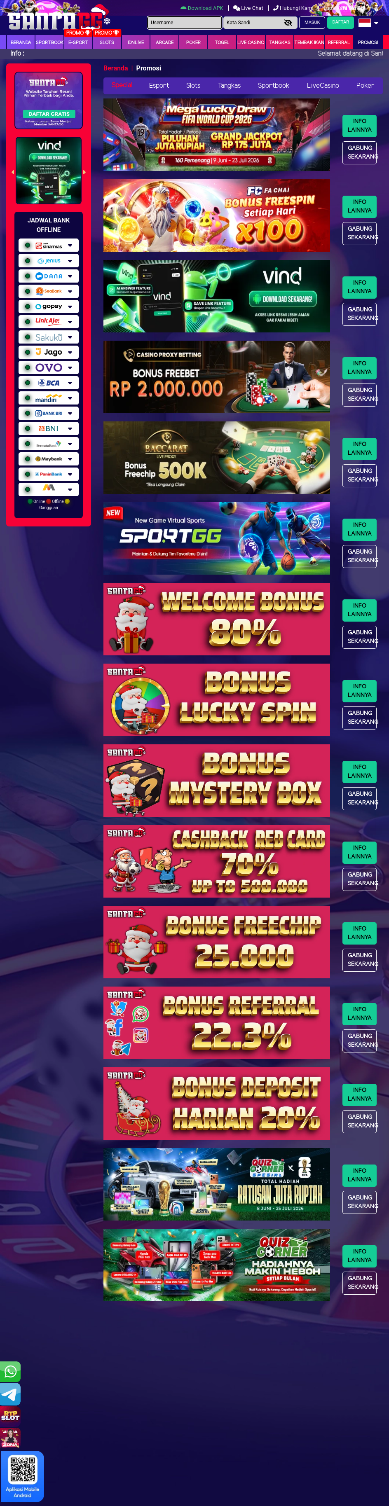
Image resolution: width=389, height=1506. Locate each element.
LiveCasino (323, 86)
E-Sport (78, 43)
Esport (159, 86)
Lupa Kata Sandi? (344, 8)
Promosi (368, 43)
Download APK (202, 8)
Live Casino (250, 43)
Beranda (21, 43)
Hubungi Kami (294, 8)
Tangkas (280, 43)
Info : (17, 54)
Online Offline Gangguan (49, 504)
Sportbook (49, 43)
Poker (193, 43)
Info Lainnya (360, 126)
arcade (164, 43)
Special (122, 85)
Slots (107, 43)
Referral (339, 43)
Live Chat (249, 8)
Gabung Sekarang (362, 153)
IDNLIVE (136, 43)
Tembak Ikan (309, 43)
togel (222, 43)
